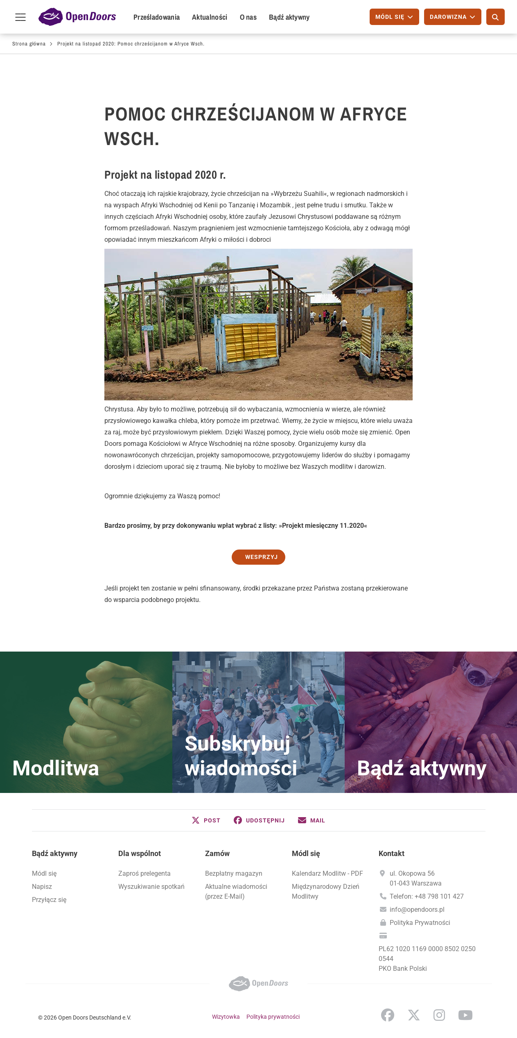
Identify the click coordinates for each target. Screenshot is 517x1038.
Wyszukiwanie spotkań (151, 886)
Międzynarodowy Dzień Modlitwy (325, 891)
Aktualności (209, 17)
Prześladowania (156, 17)
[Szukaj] (495, 17)
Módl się (44, 873)
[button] (206, 820)
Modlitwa (55, 768)
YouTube (465, 1015)
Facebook (388, 1015)
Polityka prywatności (273, 1016)
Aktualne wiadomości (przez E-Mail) (236, 891)
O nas (248, 17)
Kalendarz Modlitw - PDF (327, 873)
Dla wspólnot (139, 853)
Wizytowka (226, 1016)
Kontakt (391, 853)
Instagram (439, 1015)
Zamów (217, 853)
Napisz (42, 886)
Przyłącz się (49, 900)
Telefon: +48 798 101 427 (427, 896)
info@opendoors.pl (417, 909)
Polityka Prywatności (420, 923)
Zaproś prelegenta (144, 873)
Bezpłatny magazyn (233, 873)
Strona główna (29, 43)
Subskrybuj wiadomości (241, 756)
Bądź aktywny (289, 17)
